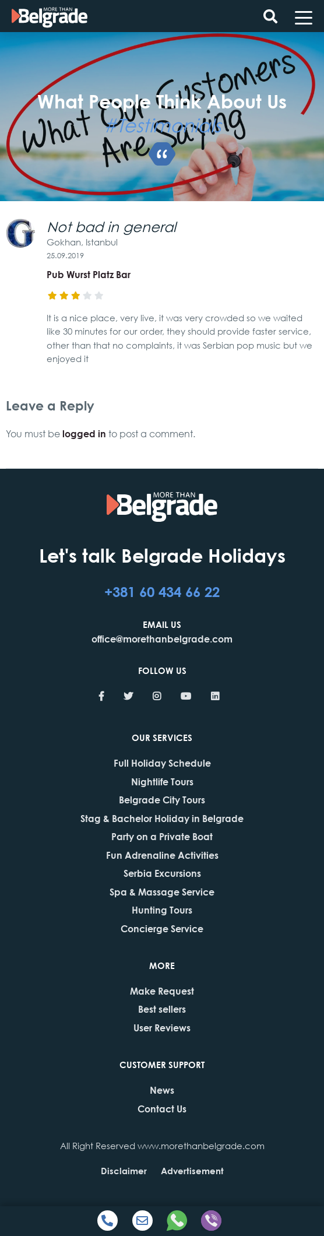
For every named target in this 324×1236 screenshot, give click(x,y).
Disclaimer (124, 1170)
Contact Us (162, 1108)
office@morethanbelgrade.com (162, 638)
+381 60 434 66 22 (162, 591)
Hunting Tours (162, 910)
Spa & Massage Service (162, 891)
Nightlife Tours (162, 781)
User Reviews (162, 1027)
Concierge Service (162, 928)
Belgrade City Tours (162, 799)
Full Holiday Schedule (162, 763)
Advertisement (192, 1170)
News (162, 1090)
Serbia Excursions (162, 873)
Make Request (162, 991)
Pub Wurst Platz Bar (89, 274)
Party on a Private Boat (162, 836)
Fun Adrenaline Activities (162, 855)
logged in (84, 433)
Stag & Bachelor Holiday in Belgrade (162, 818)
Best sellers (162, 1009)
